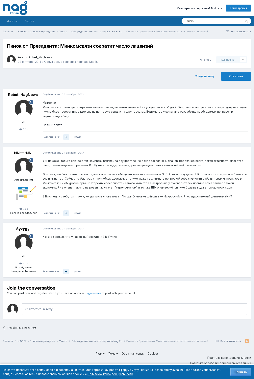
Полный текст (52, 125)
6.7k (23, 263)
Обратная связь (133, 353)
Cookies (153, 353)
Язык (100, 353)
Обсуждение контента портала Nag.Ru (71, 61)
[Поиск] (201, 21)
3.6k (23, 208)
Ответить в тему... (39, 309)
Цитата (77, 136)
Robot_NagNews (40, 57)
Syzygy (23, 229)
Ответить (236, 76)
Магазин (12, 21)
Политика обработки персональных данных (220, 363)
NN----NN (23, 153)
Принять (241, 372)
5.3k (23, 129)
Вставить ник (51, 136)
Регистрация (238, 8)
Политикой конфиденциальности (110, 374)
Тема (113, 353)
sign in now (93, 293)
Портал (29, 21)
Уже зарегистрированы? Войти (199, 8)
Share (205, 59)
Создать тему (205, 76)
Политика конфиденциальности (229, 357)
